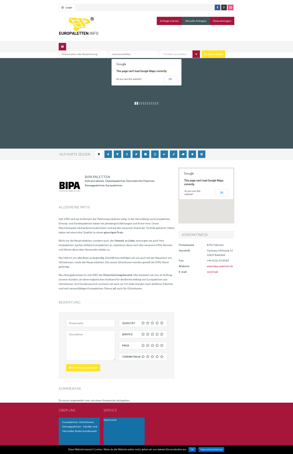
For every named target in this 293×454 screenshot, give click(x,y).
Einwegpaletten (94, 179)
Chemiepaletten (115, 175)
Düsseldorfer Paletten (140, 175)
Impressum (110, 414)
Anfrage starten (169, 20)
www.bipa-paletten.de (220, 260)
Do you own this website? (129, 73)
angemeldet (77, 394)
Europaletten (114, 179)
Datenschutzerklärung (211, 449)
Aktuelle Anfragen (196, 20)
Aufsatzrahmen (94, 175)
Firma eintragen (222, 20)
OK (170, 73)
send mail (212, 266)
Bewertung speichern (83, 362)
